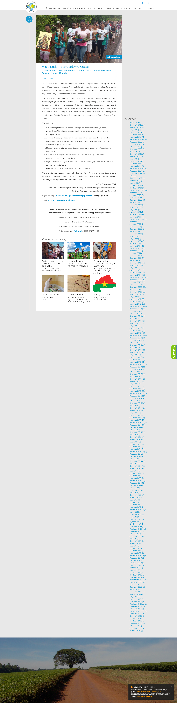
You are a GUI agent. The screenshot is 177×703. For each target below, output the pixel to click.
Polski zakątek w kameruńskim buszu (50, 297)
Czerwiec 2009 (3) (137, 587)
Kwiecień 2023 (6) (136, 205)
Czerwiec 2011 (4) (136, 536)
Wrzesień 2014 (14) (137, 454)
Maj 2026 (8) (134, 122)
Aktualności (64, 8)
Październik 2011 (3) (137, 529)
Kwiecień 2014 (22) (137, 466)
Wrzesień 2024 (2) (137, 171)
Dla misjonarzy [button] (105, 8)
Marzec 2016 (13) (136, 410)
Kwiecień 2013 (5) (136, 495)
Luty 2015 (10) (135, 442)
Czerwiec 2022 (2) (137, 229)
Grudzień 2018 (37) (137, 331)
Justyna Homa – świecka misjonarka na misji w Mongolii (78, 263)
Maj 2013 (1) (134, 493)
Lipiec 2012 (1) (135, 512)
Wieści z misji (47, 78)
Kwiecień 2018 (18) (137, 350)
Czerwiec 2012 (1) (136, 514)
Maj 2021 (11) (134, 260)
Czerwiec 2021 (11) (137, 258)
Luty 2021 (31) (135, 268)
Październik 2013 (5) (137, 481)
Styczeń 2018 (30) (136, 357)
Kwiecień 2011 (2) (136, 541)
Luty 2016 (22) (135, 413)
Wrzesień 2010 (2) (136, 558)
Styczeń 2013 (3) (136, 502)
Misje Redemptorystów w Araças (66, 67)
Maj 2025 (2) (134, 151)
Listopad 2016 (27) (137, 391)
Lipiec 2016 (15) (135, 401)
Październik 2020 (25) (138, 277)
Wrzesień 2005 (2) (137, 623)
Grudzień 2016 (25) (137, 389)
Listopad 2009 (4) (136, 577)
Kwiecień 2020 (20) (137, 292)
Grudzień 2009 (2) (137, 575)
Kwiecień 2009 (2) (137, 592)
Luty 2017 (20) (135, 384)
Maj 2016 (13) (134, 406)
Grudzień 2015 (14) (137, 418)
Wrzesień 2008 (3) (137, 606)
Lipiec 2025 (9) (135, 147)
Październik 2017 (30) (138, 364)
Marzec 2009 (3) (136, 594)
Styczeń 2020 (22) (136, 299)
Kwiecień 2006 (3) (136, 616)
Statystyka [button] (78, 8)
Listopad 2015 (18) (136, 420)
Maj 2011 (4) (134, 539)
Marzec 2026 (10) (136, 127)
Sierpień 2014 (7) (136, 456)
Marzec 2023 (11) (136, 207)
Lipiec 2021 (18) (135, 256)
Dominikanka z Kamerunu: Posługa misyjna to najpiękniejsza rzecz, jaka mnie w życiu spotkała (104, 267)
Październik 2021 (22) (138, 248)
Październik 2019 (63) (138, 306)
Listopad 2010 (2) (136, 553)
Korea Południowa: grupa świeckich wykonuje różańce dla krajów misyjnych (79, 298)
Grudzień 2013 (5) (136, 476)
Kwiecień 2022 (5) (136, 234)
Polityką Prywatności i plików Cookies (149, 691)
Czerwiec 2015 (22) (137, 432)
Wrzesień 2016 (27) (137, 396)
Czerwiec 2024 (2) (137, 173)
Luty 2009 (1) (134, 597)
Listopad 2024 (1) (136, 166)
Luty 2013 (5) (134, 500)
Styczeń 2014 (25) (136, 473)
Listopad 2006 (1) (136, 609)
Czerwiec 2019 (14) (137, 316)
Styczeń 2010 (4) (136, 572)
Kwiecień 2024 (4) (137, 178)
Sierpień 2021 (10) (136, 253)
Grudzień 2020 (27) (137, 272)
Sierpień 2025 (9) (136, 144)
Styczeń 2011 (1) (135, 548)
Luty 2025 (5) (134, 159)
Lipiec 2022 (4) (135, 227)
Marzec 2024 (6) (136, 181)
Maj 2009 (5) (134, 589)
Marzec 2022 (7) (136, 236)
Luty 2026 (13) (135, 130)
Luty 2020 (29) (135, 297)
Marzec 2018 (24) (136, 352)
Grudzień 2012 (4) (136, 505)
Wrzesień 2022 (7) (137, 222)
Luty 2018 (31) (135, 355)
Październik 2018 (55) (138, 335)
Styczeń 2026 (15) (136, 132)
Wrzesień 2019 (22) (137, 309)
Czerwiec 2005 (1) (136, 628)
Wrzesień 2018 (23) (137, 338)
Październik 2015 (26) (138, 422)
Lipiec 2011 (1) (135, 534)
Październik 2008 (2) (138, 604)
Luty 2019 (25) (135, 326)
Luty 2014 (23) (135, 471)
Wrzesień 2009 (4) (137, 582)
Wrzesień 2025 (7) (137, 142)
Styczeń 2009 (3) (136, 599)
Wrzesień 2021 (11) (137, 251)
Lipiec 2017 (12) (135, 372)
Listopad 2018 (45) (137, 333)
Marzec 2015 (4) (136, 439)
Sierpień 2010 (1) (136, 560)
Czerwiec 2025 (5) (137, 149)
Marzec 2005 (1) (136, 630)
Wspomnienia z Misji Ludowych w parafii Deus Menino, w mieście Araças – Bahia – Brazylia (76, 71)
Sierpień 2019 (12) (136, 311)
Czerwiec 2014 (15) (137, 461)
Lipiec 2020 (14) (136, 285)
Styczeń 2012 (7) (136, 522)
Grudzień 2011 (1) (136, 524)
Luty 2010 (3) (134, 570)
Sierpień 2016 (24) (136, 398)
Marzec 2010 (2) (136, 568)
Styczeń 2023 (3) (136, 212)
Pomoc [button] (91, 8)
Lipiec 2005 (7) (135, 626)
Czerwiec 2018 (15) (137, 345)
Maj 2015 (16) (134, 435)
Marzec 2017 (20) (136, 381)
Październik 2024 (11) (138, 168)
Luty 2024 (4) (135, 183)
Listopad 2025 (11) (136, 137)
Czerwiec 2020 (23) (137, 287)
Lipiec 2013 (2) (135, 488)
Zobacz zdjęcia (113, 57)
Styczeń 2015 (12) (136, 444)
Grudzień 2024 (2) (136, 164)
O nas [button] (52, 8)
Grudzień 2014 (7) (136, 447)
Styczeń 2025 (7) (136, 161)
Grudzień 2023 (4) (136, 188)
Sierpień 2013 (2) (136, 485)
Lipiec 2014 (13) (135, 459)
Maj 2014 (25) (135, 464)
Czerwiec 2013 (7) (136, 490)
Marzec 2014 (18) (136, 468)
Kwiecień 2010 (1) (136, 565)
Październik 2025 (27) (138, 139)
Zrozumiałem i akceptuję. (144, 696)
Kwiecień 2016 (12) (137, 408)
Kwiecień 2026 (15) (137, 125)
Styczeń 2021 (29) (136, 270)
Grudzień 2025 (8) (136, 135)
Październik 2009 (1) (137, 580)
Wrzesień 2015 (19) (137, 425)
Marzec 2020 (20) (136, 294)
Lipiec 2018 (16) (135, 343)
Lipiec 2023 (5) (135, 197)
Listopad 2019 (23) (137, 304)
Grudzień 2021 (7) (136, 243)
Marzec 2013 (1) (135, 497)
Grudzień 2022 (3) (136, 214)
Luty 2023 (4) (134, 210)
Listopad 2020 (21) (137, 275)
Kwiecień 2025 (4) (136, 154)
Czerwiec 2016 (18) (137, 403)
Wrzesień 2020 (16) (137, 280)
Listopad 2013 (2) (136, 478)
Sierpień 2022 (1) (136, 224)
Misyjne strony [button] (124, 8)
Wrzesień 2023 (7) (137, 193)
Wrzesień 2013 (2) (136, 483)
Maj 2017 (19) (134, 376)
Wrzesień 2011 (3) (136, 531)
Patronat (78, 231)
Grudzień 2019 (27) (137, 302)
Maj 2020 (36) (135, 289)
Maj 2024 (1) (134, 176)
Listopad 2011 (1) (136, 526)
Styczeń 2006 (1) (136, 618)
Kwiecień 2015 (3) (136, 437)
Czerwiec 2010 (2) (136, 563)
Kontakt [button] (148, 8)
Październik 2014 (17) (138, 451)
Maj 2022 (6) (134, 231)
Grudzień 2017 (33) (137, 360)
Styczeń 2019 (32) (136, 328)
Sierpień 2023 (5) (136, 195)
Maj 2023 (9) (134, 202)
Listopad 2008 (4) (136, 601)
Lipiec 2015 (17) (135, 430)
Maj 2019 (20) (135, 318)
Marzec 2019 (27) (136, 323)
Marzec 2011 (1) (135, 543)
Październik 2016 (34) (138, 393)
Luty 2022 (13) (135, 239)
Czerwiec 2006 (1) (136, 614)
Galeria (138, 8)
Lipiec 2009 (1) (135, 585)
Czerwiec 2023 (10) (137, 200)
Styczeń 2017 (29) (136, 386)
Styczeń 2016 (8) (136, 415)
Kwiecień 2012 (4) (136, 519)
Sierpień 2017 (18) (136, 369)
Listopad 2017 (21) (136, 362)
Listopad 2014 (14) (137, 449)
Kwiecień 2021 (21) (137, 263)
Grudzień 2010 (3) (136, 551)
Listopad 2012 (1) (136, 507)
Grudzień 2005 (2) (136, 621)
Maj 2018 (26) (135, 347)
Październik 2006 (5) (138, 611)
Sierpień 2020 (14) (137, 282)
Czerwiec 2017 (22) (137, 374)
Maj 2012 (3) (134, 517)
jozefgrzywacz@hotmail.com (61, 200)
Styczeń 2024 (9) (136, 185)
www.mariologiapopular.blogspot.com (74, 196)
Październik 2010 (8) (137, 555)
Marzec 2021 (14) (136, 265)
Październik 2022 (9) (138, 219)
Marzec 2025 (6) (136, 156)
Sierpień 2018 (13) (136, 340)
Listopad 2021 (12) (136, 246)
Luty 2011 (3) (134, 546)
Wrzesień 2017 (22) (137, 367)
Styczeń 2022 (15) (136, 241)
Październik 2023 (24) (138, 190)
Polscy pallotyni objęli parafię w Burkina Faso (101, 297)
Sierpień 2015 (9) (136, 427)
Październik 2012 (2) (137, 510)
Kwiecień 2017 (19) (137, 379)
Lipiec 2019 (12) (135, 314)
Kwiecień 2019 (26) (137, 321)
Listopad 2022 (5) (136, 217)
